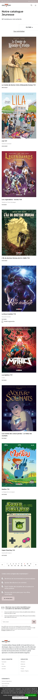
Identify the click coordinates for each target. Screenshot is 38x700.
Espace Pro (33, 1)
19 (19, 565)
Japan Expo (5, 685)
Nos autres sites (7, 1)
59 (25, 565)
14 (15, 565)
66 (30, 565)
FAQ (3, 664)
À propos (4, 661)
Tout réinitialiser (19, 31)
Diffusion (23, 661)
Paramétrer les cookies (20, 697)
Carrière (4, 666)
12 (9, 565)
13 (12, 565)
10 (28, 563)
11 (31, 563)
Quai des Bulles (5, 683)
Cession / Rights (25, 671)
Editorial (23, 664)
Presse (22, 668)
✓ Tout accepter (31, 695)
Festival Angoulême (7, 681)
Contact (4, 668)
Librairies (23, 666)
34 (22, 565)
